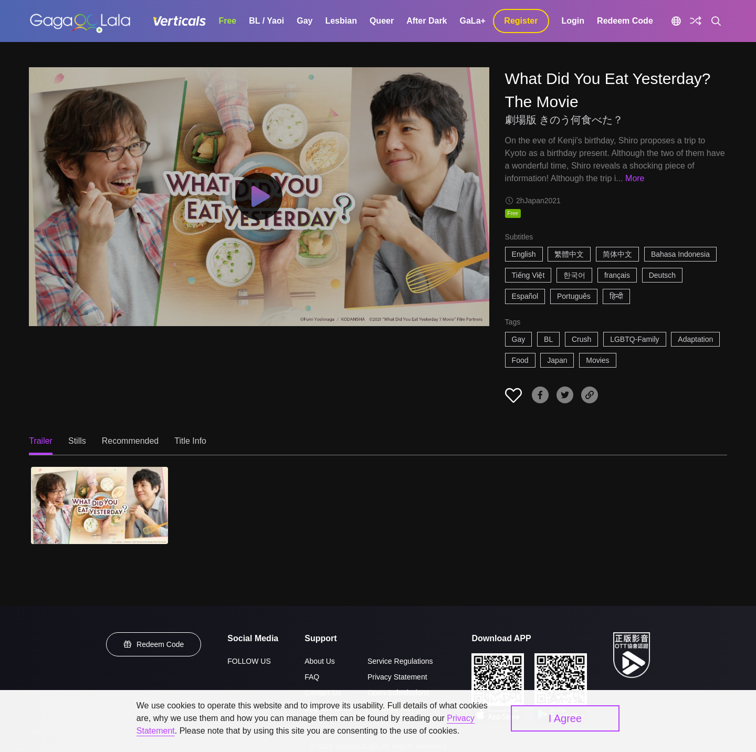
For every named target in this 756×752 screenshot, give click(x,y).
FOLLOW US (248, 661)
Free (227, 20)
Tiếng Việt (528, 275)
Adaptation (695, 339)
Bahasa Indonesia (680, 254)
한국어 (574, 275)
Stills (77, 440)
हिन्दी (616, 296)
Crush (581, 339)
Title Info (190, 440)
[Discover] (696, 21)
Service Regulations (400, 661)
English (524, 254)
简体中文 (617, 254)
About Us (319, 661)
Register (521, 20)
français (617, 275)
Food (520, 360)
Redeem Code (625, 20)
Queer (382, 20)
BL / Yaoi (266, 20)
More (634, 178)
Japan (557, 360)
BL (548, 339)
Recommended (130, 440)
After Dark (426, 20)
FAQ (311, 677)
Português (574, 296)
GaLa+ (473, 20)
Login (573, 20)
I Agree (565, 718)
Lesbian (340, 20)
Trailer (40, 440)
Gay (304, 20)
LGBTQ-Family (634, 339)
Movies (597, 360)
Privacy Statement (397, 677)
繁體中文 (569, 254)
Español (525, 296)
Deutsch (662, 275)
